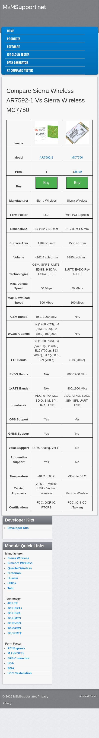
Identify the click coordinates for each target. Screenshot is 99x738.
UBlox (11, 583)
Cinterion (14, 573)
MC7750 (77, 157)
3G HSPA (13, 613)
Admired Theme (88, 696)
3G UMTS (14, 618)
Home (10, 30)
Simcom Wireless (19, 563)
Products (13, 38)
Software (13, 46)
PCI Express (16, 648)
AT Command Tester (20, 70)
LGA (10, 663)
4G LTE (12, 603)
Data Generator (17, 62)
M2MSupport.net (24, 7)
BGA (10, 668)
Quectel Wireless (19, 568)
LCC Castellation (19, 673)
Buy (46, 183)
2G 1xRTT (14, 633)
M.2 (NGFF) (15, 653)
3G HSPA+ (14, 608)
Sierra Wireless (18, 558)
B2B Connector (18, 658)
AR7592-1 (46, 157)
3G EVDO (14, 623)
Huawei (12, 578)
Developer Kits (18, 528)
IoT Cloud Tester (18, 54)
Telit (10, 588)
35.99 (78, 171)
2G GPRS (14, 628)
